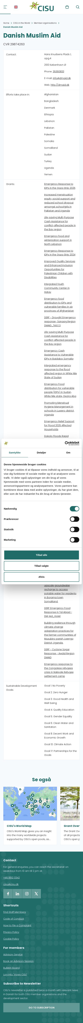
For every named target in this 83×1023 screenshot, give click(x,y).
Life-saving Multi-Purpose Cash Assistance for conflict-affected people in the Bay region (60, 223)
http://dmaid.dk (60, 85)
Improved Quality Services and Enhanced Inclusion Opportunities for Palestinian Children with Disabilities (59, 269)
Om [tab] (68, 452)
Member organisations (45, 23)
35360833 (58, 71)
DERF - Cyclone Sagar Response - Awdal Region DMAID (59, 653)
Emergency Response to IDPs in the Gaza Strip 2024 (59, 252)
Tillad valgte (41, 565)
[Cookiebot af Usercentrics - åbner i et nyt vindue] (64, 443)
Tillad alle (41, 555)
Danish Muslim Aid (13, 27)
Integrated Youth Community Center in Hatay (57, 288)
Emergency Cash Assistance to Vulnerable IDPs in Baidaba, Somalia (59, 354)
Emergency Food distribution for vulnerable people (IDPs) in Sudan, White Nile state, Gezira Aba (60, 390)
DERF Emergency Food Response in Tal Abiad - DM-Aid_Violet (58, 612)
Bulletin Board (11, 968)
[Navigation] (5, 7)
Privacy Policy (11, 932)
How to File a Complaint (17, 925)
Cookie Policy (11, 938)
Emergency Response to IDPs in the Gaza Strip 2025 (59, 186)
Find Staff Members (14, 912)
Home (6, 23)
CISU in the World (21, 23)
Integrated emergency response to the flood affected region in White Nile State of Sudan (60, 371)
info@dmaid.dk (62, 78)
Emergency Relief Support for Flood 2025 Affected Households (59, 425)
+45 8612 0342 (11, 877)
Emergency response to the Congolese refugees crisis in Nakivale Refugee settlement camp (59, 670)
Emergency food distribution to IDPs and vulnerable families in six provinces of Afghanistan (59, 304)
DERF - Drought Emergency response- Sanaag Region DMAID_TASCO (60, 321)
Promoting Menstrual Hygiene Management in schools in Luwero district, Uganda (59, 409)
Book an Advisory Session (18, 961)
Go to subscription (42, 1007)
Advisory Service (13, 954)
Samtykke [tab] (15, 452)
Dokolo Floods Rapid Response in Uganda (56, 438)
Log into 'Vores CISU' (15, 974)
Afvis (41, 576)
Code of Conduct (13, 918)
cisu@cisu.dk (11, 884)
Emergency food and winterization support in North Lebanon (58, 240)
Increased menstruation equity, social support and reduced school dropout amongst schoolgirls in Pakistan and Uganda (59, 202)
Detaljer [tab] (41, 452)
